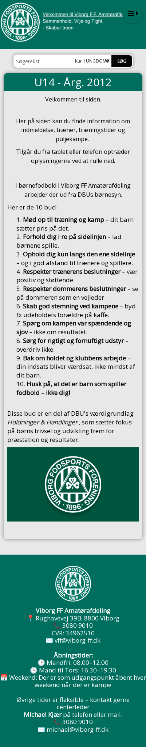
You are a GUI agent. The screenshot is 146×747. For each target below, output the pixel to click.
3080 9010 (77, 625)
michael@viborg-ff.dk (77, 729)
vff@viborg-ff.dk (77, 640)
